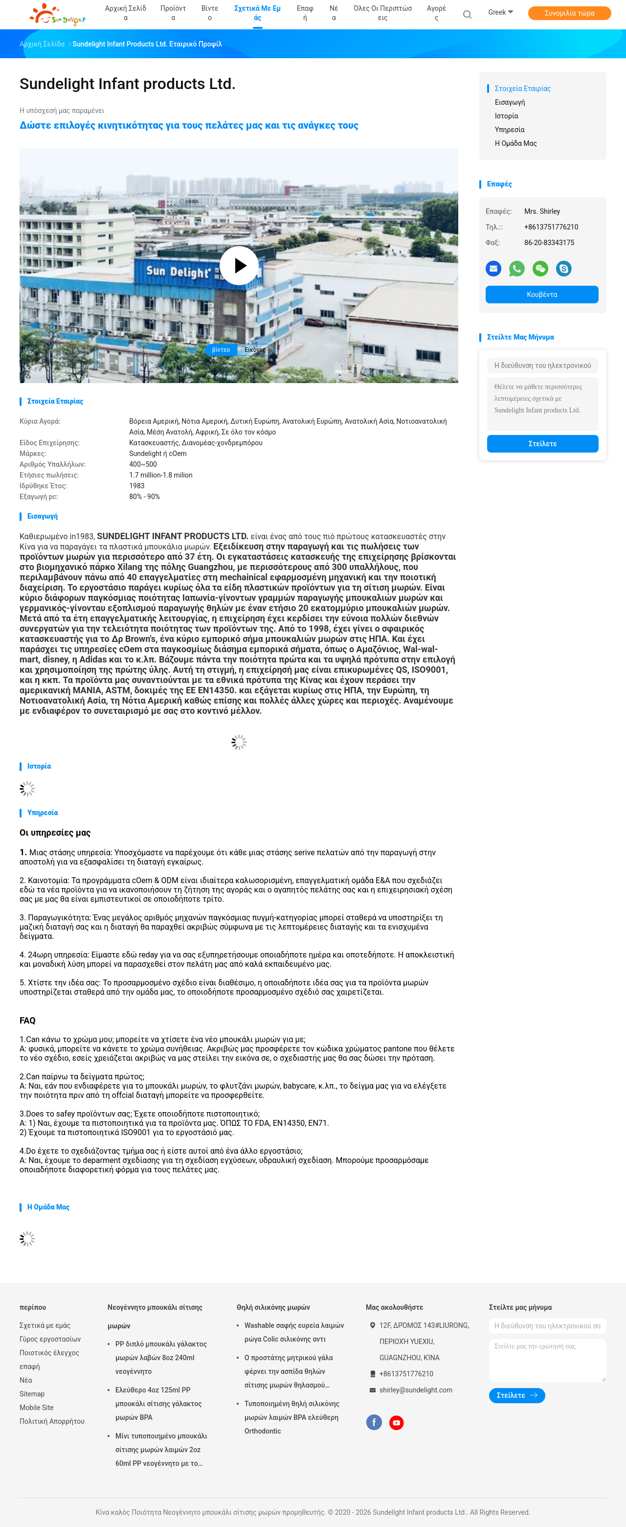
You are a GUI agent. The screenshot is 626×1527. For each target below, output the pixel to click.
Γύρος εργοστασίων (50, 1339)
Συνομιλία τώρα (569, 13)
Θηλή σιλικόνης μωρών (273, 1307)
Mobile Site (37, 1408)
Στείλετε (543, 444)
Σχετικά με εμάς (45, 1325)
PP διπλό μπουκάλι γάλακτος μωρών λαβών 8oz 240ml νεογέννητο (161, 1357)
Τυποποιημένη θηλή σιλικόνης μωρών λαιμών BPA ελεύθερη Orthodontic (292, 1417)
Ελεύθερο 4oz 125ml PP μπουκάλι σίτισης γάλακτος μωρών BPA (158, 1403)
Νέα (26, 1380)
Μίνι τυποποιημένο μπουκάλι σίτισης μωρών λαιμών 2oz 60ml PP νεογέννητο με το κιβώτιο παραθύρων (161, 1451)
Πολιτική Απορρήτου (52, 1421)
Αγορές (436, 13)
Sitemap (32, 1394)
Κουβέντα (542, 294)
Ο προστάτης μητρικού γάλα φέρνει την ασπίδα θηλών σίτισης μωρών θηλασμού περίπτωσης (289, 1373)
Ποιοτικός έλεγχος (49, 1353)
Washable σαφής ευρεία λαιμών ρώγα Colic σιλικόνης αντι (294, 1332)
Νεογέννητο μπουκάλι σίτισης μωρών (155, 1316)
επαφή (30, 1366)
